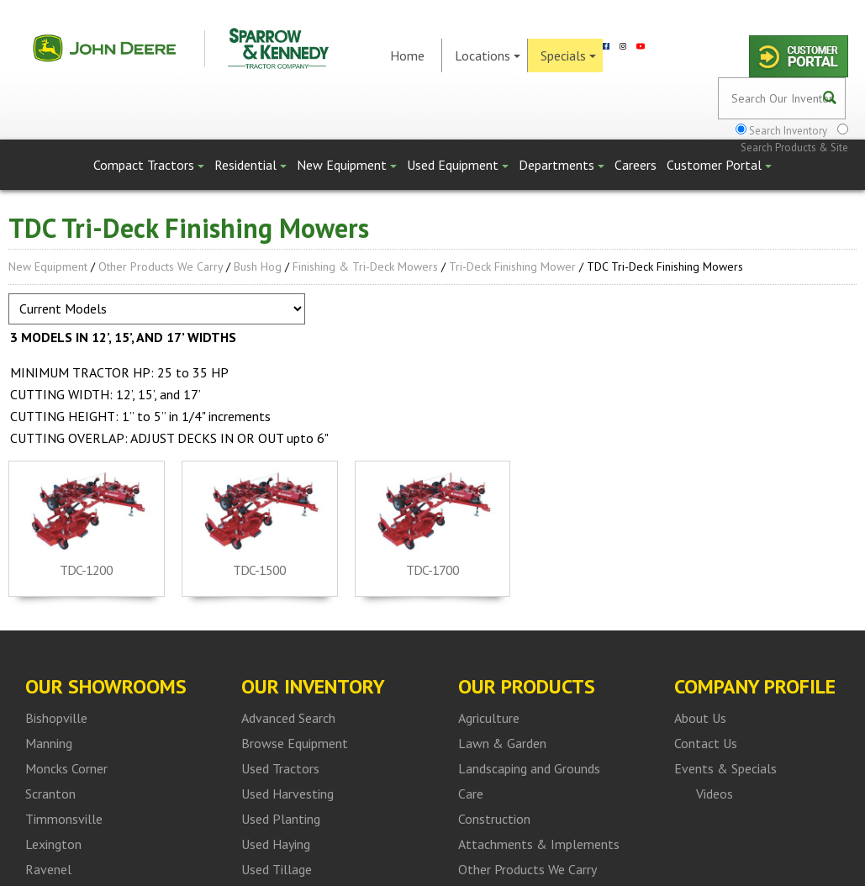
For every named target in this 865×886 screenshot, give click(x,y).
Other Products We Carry (160, 266)
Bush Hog (258, 266)
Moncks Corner (66, 768)
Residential (250, 164)
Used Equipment (458, 164)
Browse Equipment (294, 743)
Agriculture (489, 717)
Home (407, 55)
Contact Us (705, 743)
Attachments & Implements (539, 844)
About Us (700, 717)
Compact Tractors (148, 164)
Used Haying (275, 844)
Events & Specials (725, 768)
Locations (487, 55)
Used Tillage (276, 869)
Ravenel (48, 869)
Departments (561, 164)
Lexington (53, 844)
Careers (635, 164)
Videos (714, 793)
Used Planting (280, 818)
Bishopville (56, 717)
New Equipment (347, 164)
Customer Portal (719, 164)
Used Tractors (280, 768)
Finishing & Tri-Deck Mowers (365, 266)
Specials (568, 55)
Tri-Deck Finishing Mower (512, 266)
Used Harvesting (287, 793)
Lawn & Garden (502, 743)
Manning (48, 743)
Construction (494, 818)
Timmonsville (64, 818)
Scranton (50, 793)
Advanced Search (288, 717)
